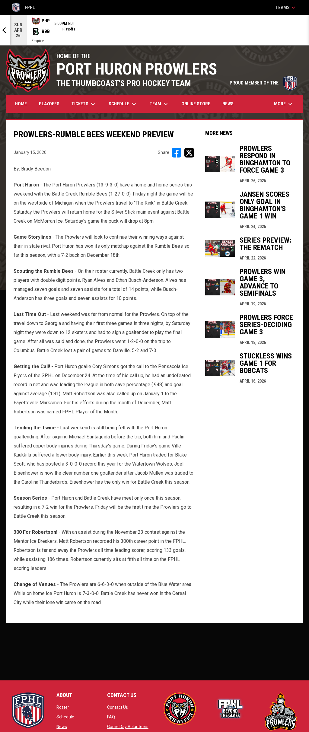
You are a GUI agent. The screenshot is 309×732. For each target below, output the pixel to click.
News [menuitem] (228, 104)
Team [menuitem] (159, 104)
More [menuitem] (284, 104)
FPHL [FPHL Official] (23, 7)
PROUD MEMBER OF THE (263, 83)
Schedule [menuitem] (123, 104)
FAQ (111, 716)
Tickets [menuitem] (84, 104)
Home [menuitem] (21, 104)
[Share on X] (189, 153)
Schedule (65, 716)
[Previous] (5, 30)
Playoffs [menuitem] (49, 104)
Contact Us (117, 707)
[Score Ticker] (154, 30)
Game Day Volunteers (127, 726)
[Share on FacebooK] (176, 153)
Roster (62, 707)
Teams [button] (286, 7)
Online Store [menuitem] (198, 104)
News (61, 726)
